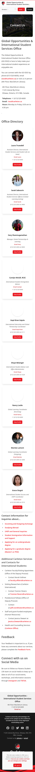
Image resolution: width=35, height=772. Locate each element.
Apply (20, 9)
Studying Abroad (11, 527)
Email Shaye (17, 372)
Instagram (12, 681)
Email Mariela (17, 457)
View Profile (17, 165)
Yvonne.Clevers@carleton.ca (21, 594)
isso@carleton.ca (15, 101)
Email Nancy (17, 414)
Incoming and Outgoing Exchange (19, 524)
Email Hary (17, 244)
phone (19, 738)
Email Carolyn (17, 287)
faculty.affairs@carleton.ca (21, 580)
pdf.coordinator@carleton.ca (22, 608)
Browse (4, 9)
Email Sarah (17, 202)
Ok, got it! (17, 765)
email (26, 738)
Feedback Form (24, 649)
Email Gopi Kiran (17, 329)
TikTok (23, 681)
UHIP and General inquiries (16, 531)
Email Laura (17, 157)
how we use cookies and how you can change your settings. (18, 760)
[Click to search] (16, 9)
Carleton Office (11, 628)
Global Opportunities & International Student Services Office (18, 3)
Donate (29, 9)
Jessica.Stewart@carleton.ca (19, 621)
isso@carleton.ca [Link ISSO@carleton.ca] (9, 78)
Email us (18, 709)
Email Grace (17, 500)
